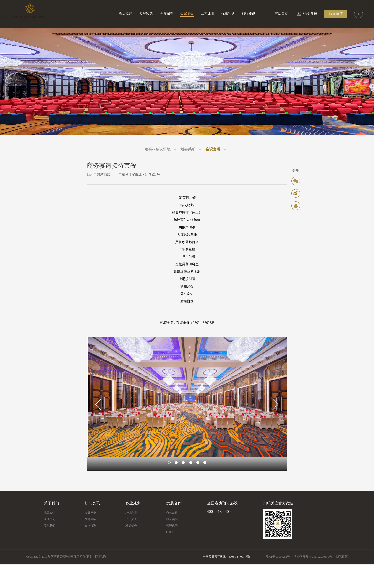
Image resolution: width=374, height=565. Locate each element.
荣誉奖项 (90, 519)
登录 (306, 13)
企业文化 (49, 519)
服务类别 (172, 519)
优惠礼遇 (228, 13)
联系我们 (49, 525)
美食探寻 (166, 13)
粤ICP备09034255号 (277, 556)
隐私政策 (342, 556)
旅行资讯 (248, 13)
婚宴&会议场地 (157, 149)
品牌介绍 (49, 512)
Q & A (170, 532)
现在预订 (336, 13)
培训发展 (131, 512)
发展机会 (131, 525)
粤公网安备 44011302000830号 (313, 556)
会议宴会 (187, 13)
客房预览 (146, 13)
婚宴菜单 (188, 149)
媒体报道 (90, 525)
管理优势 (172, 525)
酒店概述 (125, 13)
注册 (314, 13)
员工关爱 (131, 519)
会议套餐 (213, 149)
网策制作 (101, 556)
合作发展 (172, 512)
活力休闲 (207, 13)
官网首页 (281, 13)
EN (358, 13)
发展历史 (90, 512)
